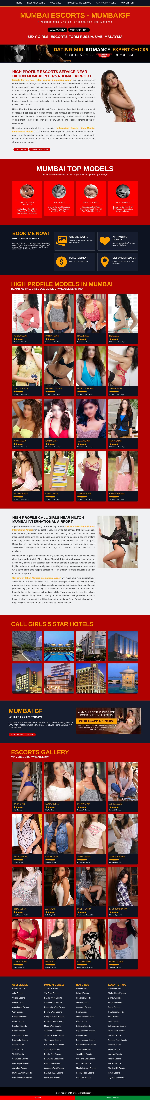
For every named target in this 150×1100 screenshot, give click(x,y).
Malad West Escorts (52, 1026)
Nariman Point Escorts (117, 1040)
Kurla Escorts (113, 1021)
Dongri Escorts (82, 1035)
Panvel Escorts (114, 1045)
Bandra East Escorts (52, 1054)
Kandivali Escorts (19, 1026)
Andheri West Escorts (53, 1003)
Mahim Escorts (82, 1003)
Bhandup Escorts (115, 1003)
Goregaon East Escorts (54, 1068)
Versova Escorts (115, 1054)
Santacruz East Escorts (86, 1045)
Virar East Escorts (83, 1063)
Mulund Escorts (114, 1035)
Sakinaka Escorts (83, 1026)
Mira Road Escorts (20, 1035)
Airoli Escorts (81, 1021)
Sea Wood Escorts (20, 1059)
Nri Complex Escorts (20, 1063)
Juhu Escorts (17, 993)
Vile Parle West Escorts (54, 1045)
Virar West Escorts (52, 1049)
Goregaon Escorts (19, 1017)
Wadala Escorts (114, 1063)
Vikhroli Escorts (114, 1059)
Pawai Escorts (114, 1073)
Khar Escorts (113, 1017)
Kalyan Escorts (82, 993)
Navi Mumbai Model (106, 3)
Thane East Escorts (84, 1049)
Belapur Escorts (114, 998)
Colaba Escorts (18, 998)
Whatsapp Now (39, 149)
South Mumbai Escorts (85, 1040)
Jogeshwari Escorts (116, 1078)
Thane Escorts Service (78, 3)
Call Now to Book (22, 734)
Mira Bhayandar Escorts (22, 1078)
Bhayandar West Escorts (54, 1007)
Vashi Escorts (18, 1054)
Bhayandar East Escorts (54, 1059)
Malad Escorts (18, 1021)
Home (19, 3)
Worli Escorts (17, 1012)
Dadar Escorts (114, 1007)
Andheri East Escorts (53, 1031)
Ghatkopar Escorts (116, 1012)
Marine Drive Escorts (85, 1017)
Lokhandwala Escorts (117, 1026)
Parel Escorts (81, 1012)
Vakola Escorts (82, 989)
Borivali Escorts (18, 1031)
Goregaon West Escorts (54, 1017)
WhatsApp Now (112, 1098)
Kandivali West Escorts (53, 1021)
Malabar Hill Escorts (116, 1068)
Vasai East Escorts (84, 1054)
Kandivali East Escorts (53, 1073)
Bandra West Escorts (53, 998)
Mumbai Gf (62, 1093)
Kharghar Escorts (83, 998)
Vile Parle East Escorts (85, 1059)
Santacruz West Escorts (54, 1035)
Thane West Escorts (52, 1040)
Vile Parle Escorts (51, 993)
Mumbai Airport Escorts (22, 1073)
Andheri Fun (127, 3)
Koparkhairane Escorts (85, 1031)
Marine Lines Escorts (117, 993)
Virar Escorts (17, 1049)
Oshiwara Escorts (83, 1007)
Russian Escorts (36, 3)
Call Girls (55, 3)
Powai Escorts (114, 1049)
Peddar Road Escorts (85, 1073)
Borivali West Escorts (53, 1012)
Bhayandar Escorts (20, 1040)
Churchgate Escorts (20, 1007)
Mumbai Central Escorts (86, 1068)
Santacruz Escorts (52, 989)
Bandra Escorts (18, 989)
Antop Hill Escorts (83, 1078)
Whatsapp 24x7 (78, 30)
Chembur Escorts (19, 1068)
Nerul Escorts (18, 1003)
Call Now (21, 149)
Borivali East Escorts (53, 1063)
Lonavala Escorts (115, 989)
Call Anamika (57, 30)
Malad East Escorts (52, 1078)
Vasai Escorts (18, 1045)
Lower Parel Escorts (116, 1031)
